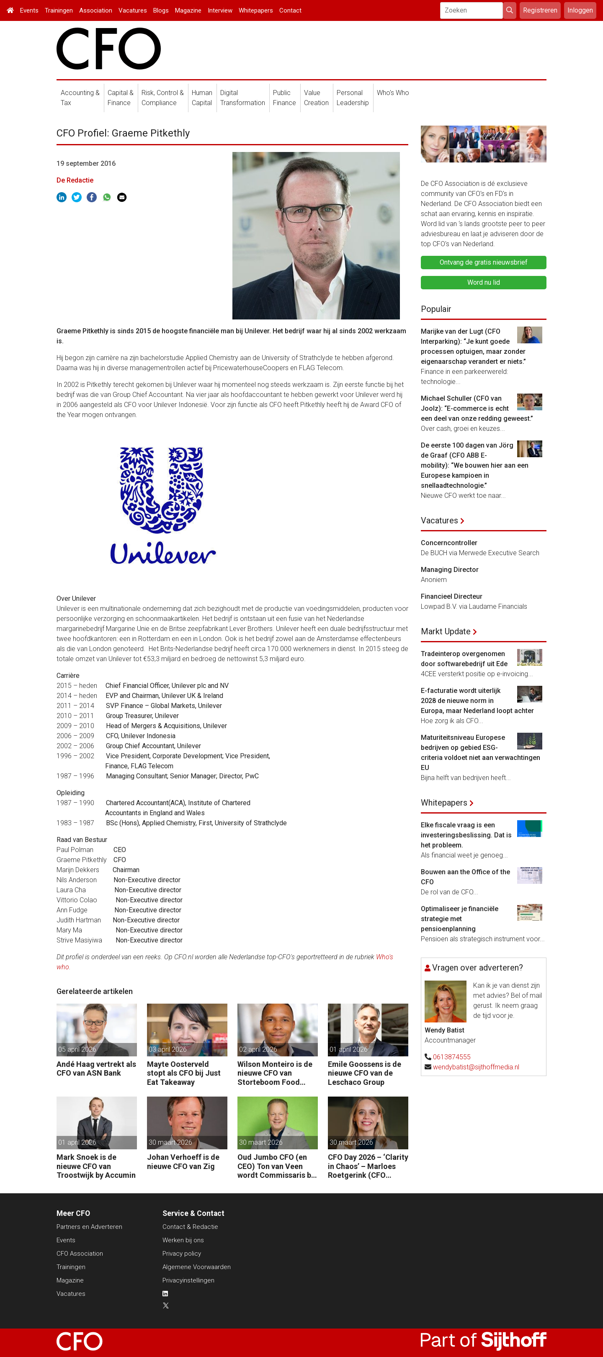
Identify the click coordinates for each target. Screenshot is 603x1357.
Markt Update (446, 631)
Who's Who (393, 93)
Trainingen (59, 10)
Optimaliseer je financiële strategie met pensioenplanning (459, 919)
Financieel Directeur (451, 596)
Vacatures (133, 10)
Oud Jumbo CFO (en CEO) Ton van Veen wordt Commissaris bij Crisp (276, 1166)
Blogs (161, 10)
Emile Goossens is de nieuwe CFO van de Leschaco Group (364, 1073)
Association (95, 10)
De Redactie (75, 180)
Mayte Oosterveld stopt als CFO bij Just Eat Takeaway (184, 1073)
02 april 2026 (258, 1049)
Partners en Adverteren (89, 1227)
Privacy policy (181, 1253)
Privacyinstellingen (188, 1280)
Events (29, 10)
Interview (220, 10)
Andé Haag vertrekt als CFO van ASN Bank (96, 1069)
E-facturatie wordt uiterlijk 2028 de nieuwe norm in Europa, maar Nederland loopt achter (477, 701)
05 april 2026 (77, 1049)
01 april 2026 (349, 1049)
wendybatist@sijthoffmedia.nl (476, 1067)
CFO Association (80, 1253)
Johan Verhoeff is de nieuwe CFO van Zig (183, 1162)
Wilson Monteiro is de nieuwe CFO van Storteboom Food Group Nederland (274, 1073)
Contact (290, 10)
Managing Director (450, 570)
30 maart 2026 (170, 1142)
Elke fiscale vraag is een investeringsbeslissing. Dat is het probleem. (466, 835)
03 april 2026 (168, 1049)
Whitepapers (256, 10)
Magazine (188, 10)
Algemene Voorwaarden (196, 1267)
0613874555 (452, 1057)
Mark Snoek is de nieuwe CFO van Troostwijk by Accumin (96, 1166)
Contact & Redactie (190, 1227)
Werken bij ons (183, 1240)
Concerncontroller (449, 543)
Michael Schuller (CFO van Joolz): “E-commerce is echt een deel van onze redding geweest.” (477, 408)
